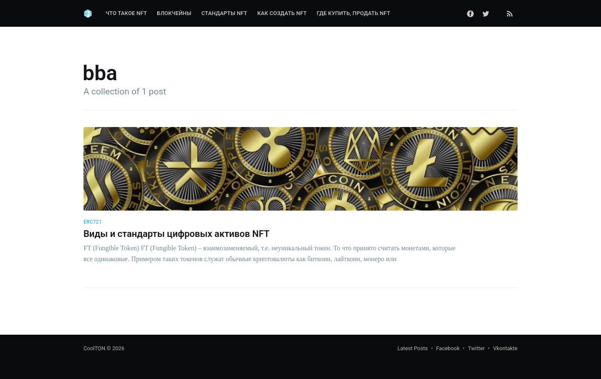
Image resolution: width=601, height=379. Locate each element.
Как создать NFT (281, 13)
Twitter (476, 348)
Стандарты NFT (224, 13)
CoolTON (94, 348)
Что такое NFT (126, 13)
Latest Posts (412, 348)
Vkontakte (505, 348)
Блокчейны (174, 13)
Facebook (448, 348)
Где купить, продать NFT (353, 13)
